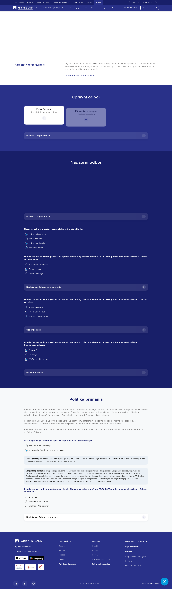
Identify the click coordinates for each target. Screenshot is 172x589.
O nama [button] (38, 8)
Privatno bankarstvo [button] (43, 2)
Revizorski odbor (86, 372)
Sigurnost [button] (89, 2)
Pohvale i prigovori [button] (76, 8)
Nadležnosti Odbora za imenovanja (86, 287)
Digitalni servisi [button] (78, 2)
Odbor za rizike (86, 330)
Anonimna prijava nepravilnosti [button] (106, 8)
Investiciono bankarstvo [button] (61, 2)
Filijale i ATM (133, 2)
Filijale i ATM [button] (89, 8)
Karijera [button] (64, 8)
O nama (76, 36)
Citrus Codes (154, 583)
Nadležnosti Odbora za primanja (86, 517)
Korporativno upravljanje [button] (51, 8)
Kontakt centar (130, 8)
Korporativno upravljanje (90, 36)
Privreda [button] (30, 2)
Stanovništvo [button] (19, 2)
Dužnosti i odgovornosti (86, 135)
